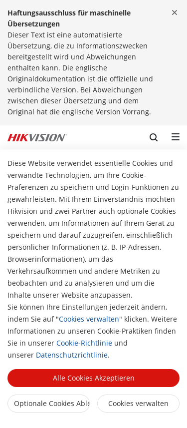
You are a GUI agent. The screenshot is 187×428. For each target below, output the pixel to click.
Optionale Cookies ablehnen (52, 403)
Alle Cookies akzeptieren (94, 378)
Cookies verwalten (89, 319)
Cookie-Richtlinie (84, 343)
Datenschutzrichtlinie (72, 355)
